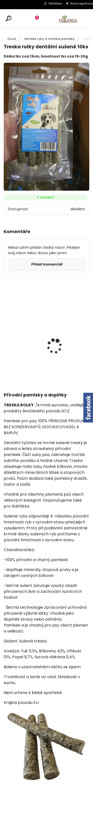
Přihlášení (55, 3)
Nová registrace (81, 3)
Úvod (11, 38)
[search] (8, 18)
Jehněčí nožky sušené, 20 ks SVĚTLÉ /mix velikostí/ (43, 346)
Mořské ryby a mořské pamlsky (50, 38)
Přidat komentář (46, 264)
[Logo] (68, 18)
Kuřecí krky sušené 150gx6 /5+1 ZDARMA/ (16, 343)
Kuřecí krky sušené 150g (71, 337)
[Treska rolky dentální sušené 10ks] (46, 127)
